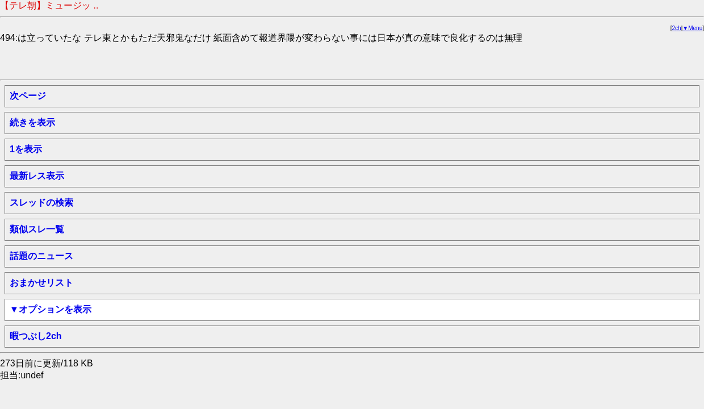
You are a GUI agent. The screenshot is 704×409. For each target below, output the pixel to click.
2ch (676, 28)
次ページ (28, 96)
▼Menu (692, 28)
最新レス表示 (37, 176)
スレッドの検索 (41, 202)
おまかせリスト (41, 282)
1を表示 (26, 149)
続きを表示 (32, 122)
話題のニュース (41, 256)
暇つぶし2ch (36, 336)
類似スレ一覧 (37, 229)
